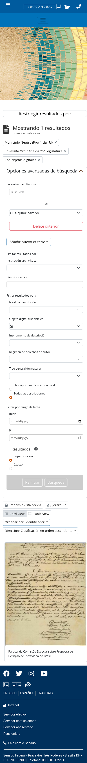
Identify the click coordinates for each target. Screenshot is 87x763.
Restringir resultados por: (45, 114)
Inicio (12, 414)
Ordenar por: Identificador (25, 522)
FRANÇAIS (45, 693)
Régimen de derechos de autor (29, 352)
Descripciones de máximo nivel (34, 385)
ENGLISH (10, 693)
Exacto (18, 464)
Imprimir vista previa (23, 505)
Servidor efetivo (14, 714)
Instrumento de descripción (27, 335)
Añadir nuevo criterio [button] (27, 241)
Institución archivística (21, 261)
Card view (15, 514)
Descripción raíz (17, 277)
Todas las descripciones (29, 393)
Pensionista (11, 734)
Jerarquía (56, 505)
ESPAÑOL (27, 693)
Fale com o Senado (19, 743)
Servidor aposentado (18, 727)
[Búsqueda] (46, 192)
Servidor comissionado (19, 721)
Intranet (11, 705)
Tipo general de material (25, 368)
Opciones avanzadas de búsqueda (42, 171)
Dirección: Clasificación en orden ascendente (39, 530)
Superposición (23, 456)
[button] (67, 7)
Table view (38, 514)
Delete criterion (46, 226)
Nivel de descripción (22, 302)
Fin (11, 430)
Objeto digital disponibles (26, 319)
